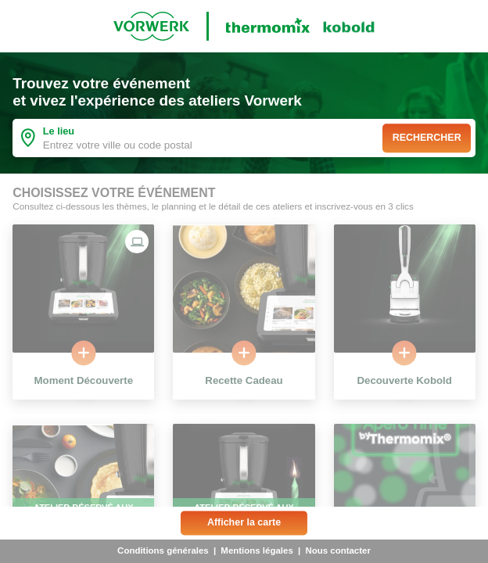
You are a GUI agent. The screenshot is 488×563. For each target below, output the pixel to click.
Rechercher (427, 137)
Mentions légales (256, 550)
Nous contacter (338, 550)
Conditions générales (163, 550)
